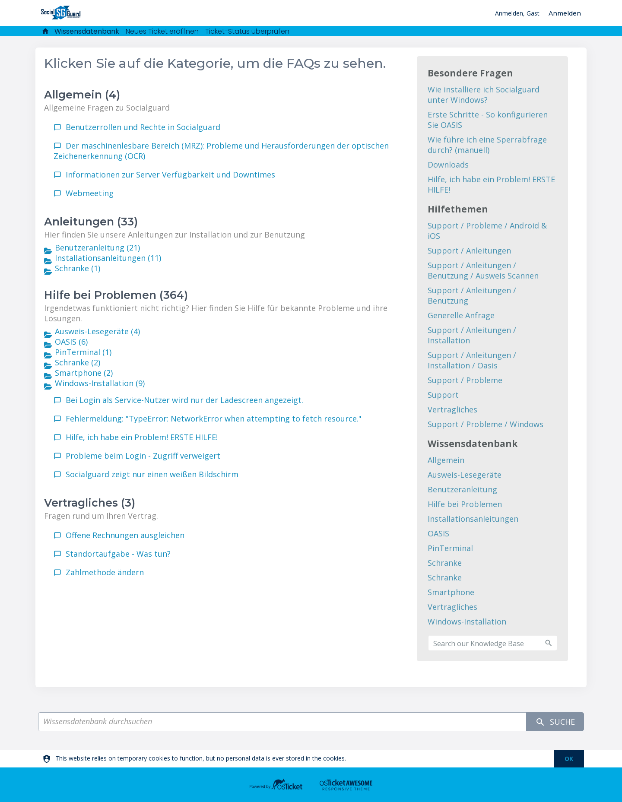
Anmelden (565, 13)
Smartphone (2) (84, 373)
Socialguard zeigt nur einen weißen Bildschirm (152, 474)
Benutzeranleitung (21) (97, 247)
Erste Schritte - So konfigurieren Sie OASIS (488, 119)
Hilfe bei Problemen (465, 504)
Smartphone (451, 592)
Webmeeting (90, 193)
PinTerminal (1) (83, 352)
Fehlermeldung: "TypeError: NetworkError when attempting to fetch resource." (214, 418)
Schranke (445, 563)
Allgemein (446, 460)
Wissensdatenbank (86, 31)
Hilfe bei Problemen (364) (116, 294)
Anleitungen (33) (91, 221)
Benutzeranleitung (462, 489)
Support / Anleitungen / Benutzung (472, 295)
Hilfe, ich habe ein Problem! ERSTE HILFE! (142, 437)
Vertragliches (452, 409)
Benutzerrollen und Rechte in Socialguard (143, 127)
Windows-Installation (467, 621)
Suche (555, 721)
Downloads (448, 164)
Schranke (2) (77, 362)
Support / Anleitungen (469, 250)
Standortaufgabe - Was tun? (118, 553)
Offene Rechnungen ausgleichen (125, 535)
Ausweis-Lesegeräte (464, 474)
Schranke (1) (77, 268)
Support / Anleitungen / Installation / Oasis (472, 360)
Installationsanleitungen (473, 519)
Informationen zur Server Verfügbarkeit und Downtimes (170, 174)
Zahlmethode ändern (105, 572)
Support (443, 395)
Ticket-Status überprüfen (247, 31)
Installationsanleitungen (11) (108, 258)
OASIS (438, 533)
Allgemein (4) (82, 94)
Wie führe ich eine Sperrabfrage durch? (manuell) (487, 144)
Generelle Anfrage (461, 315)
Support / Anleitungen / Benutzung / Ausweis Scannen (483, 270)
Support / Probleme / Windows (485, 424)
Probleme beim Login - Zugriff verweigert (143, 455)
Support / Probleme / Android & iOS (487, 230)
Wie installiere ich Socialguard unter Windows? (483, 94)
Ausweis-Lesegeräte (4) (97, 331)
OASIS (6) (71, 341)
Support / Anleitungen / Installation (472, 335)
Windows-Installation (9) (100, 383)
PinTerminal (450, 548)
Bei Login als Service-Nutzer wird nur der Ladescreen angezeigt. (184, 400)
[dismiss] (569, 758)
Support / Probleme (465, 380)
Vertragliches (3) (89, 502)
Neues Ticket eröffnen (162, 31)
